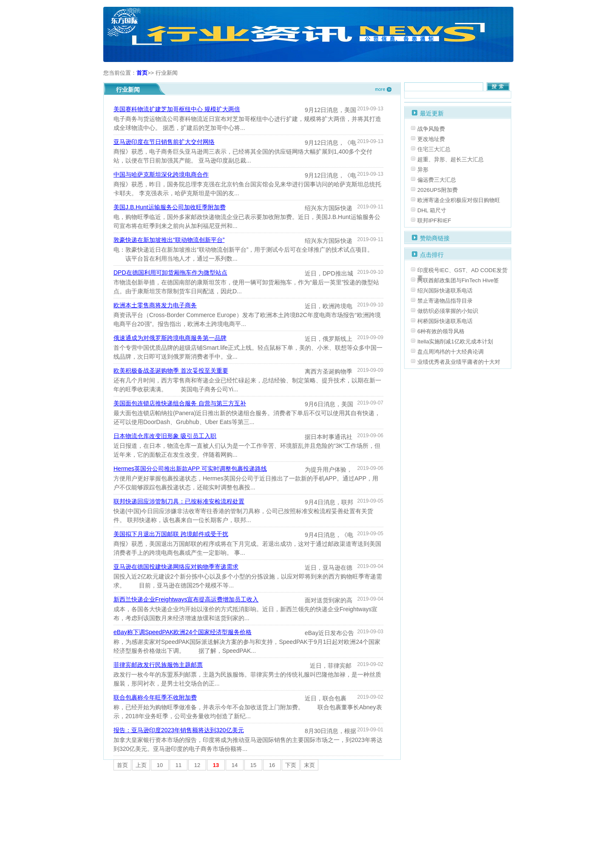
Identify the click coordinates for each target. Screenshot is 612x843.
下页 (290, 765)
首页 (141, 73)
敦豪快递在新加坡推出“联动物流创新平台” (168, 239)
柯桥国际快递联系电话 (445, 321)
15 (253, 765)
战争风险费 (431, 129)
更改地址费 (431, 139)
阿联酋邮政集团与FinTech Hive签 (458, 280)
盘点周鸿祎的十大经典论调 (450, 351)
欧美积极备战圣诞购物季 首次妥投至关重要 (170, 370)
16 (272, 765)
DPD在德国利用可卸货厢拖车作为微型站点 (170, 272)
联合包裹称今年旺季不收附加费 (155, 697)
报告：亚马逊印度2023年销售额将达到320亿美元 (178, 730)
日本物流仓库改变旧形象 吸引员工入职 (164, 436)
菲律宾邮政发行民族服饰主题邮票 (158, 664)
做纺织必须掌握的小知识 (447, 311)
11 (178, 765)
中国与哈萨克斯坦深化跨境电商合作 (161, 174)
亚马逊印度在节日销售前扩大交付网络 (164, 141)
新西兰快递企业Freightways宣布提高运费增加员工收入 (185, 599)
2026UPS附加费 (437, 190)
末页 (309, 765)
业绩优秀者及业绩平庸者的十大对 (458, 362)
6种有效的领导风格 (441, 331)
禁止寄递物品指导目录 (445, 301)
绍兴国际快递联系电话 (445, 290)
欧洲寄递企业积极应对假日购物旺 (458, 200)
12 (197, 765)
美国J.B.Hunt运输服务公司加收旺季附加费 (169, 207)
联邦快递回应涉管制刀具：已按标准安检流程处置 (178, 501)
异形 (422, 169)
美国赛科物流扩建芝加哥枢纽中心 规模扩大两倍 (176, 109)
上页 (141, 765)
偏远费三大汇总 (436, 180)
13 (216, 765)
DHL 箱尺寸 (431, 210)
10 (160, 765)
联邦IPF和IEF (434, 220)
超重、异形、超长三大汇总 (450, 159)
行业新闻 (167, 73)
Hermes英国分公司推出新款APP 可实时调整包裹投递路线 (190, 468)
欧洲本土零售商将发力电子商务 (155, 305)
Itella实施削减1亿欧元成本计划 (455, 341)
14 (235, 765)
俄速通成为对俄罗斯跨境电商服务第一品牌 (170, 337)
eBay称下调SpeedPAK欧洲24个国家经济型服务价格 (182, 632)
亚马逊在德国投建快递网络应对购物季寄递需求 (175, 566)
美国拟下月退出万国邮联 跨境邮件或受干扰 (170, 534)
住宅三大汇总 (433, 149)
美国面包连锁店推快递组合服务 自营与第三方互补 (179, 403)
